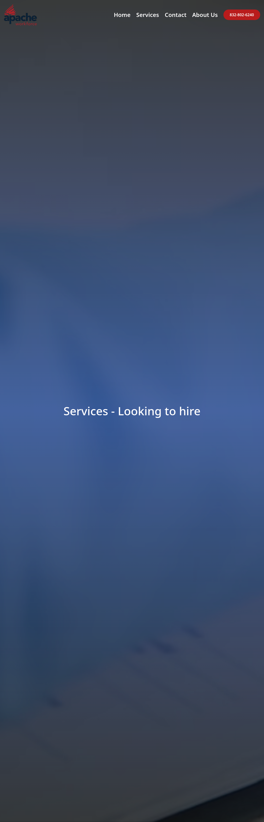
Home (122, 15)
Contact (175, 15)
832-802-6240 (242, 14)
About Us (205, 15)
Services (147, 15)
